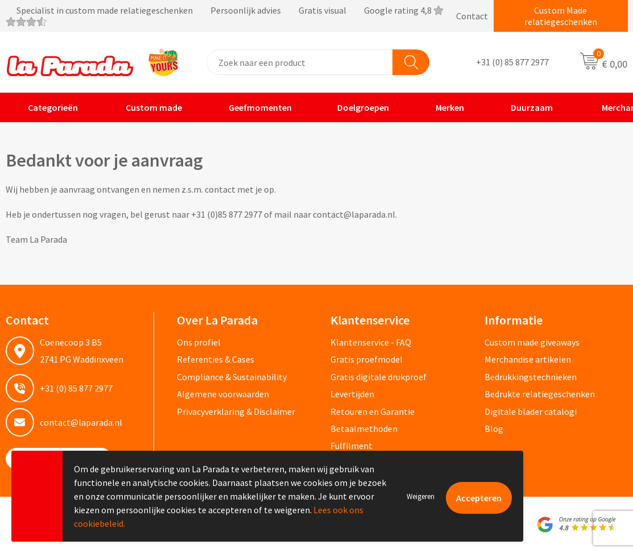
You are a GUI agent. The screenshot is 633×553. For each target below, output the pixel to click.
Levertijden (352, 394)
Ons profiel (199, 342)
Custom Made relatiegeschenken (560, 16)
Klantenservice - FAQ (370, 342)
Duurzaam (524, 107)
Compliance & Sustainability (232, 376)
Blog (494, 428)
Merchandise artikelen (528, 359)
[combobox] (300, 62)
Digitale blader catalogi (531, 411)
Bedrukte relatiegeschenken (540, 394)
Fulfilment (351, 445)
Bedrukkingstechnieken (531, 376)
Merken (442, 107)
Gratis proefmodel (366, 359)
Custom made (146, 107)
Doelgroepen (356, 107)
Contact (472, 16)
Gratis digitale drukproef (378, 376)
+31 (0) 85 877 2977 (512, 62)
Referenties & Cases (215, 359)
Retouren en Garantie (372, 411)
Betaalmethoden (364, 428)
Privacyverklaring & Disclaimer (236, 411)
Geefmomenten (253, 107)
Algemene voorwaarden (223, 394)
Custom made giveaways (532, 342)
